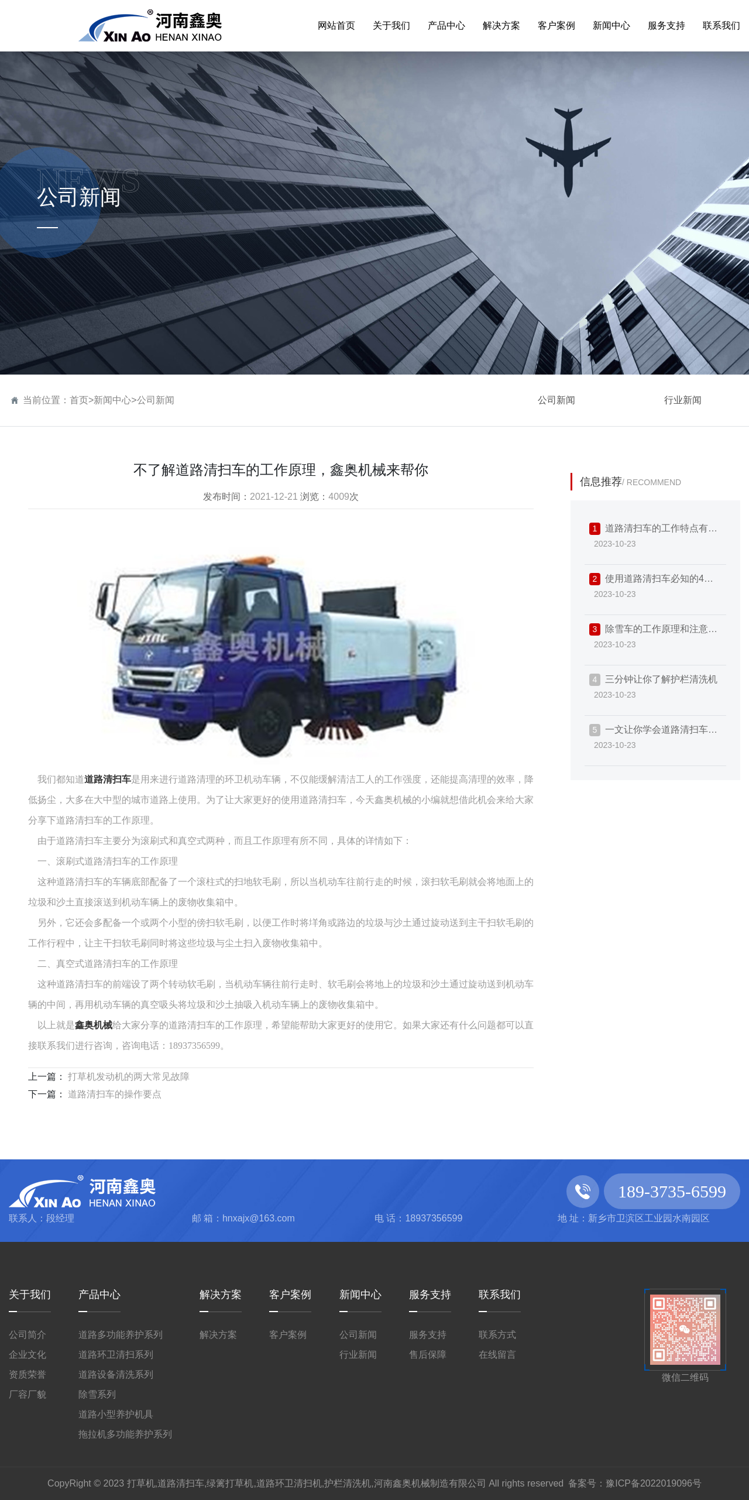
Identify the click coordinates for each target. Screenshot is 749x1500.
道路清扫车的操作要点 (114, 1094)
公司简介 (27, 1335)
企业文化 (27, 1355)
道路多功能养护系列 (120, 1335)
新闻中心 (112, 400)
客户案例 (290, 1294)
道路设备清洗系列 (115, 1374)
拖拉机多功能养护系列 (125, 1434)
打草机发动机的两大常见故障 (128, 1077)
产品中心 (99, 1294)
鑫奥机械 (93, 1025)
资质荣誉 (27, 1374)
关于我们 (30, 1294)
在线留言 (497, 1355)
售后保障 (427, 1355)
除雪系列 (97, 1394)
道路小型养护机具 (115, 1414)
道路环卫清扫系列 (115, 1355)
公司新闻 (155, 400)
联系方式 (497, 1335)
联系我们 (500, 1294)
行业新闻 (683, 400)
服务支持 (430, 1294)
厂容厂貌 (27, 1394)
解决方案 (221, 1294)
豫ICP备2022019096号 (654, 1483)
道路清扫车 (107, 779)
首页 (79, 400)
